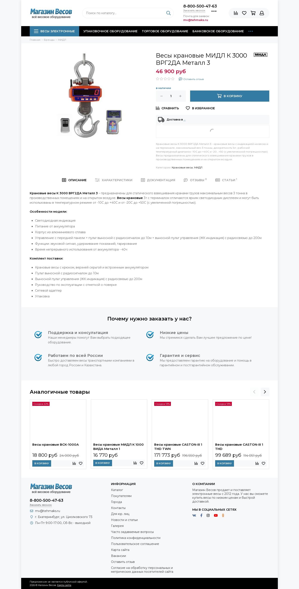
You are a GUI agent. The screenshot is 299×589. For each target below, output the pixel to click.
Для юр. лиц (120, 514)
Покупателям (121, 496)
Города (116, 502)
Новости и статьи (124, 520)
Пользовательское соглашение (135, 544)
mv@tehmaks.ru (47, 511)
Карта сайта (120, 550)
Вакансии (118, 556)
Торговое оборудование (165, 31)
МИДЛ (198, 167)
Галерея (117, 526)
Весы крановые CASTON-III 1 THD (239, 446)
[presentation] (254, 392)
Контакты (118, 508)
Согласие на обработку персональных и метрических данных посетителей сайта (142, 570)
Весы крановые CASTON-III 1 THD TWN (178, 446)
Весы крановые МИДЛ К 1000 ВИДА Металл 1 (118, 446)
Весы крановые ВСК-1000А (55, 444)
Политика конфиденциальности (135, 538)
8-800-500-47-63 (200, 6)
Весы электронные (54, 31)
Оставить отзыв (123, 562)
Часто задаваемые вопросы (132, 532)
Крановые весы (182, 167)
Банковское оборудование (218, 31)
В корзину (41, 463)
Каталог (117, 490)
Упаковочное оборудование (110, 31)
